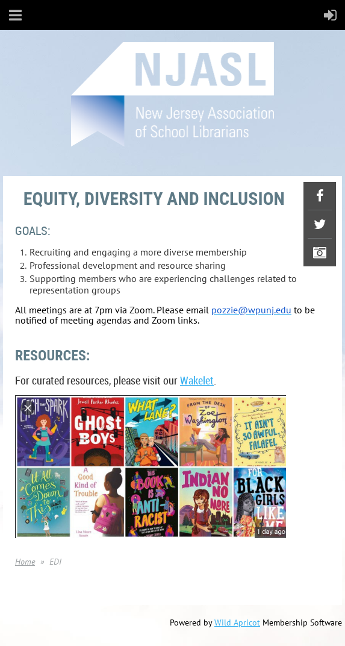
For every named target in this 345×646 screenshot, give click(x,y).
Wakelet (197, 380)
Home (25, 561)
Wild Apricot (237, 622)
